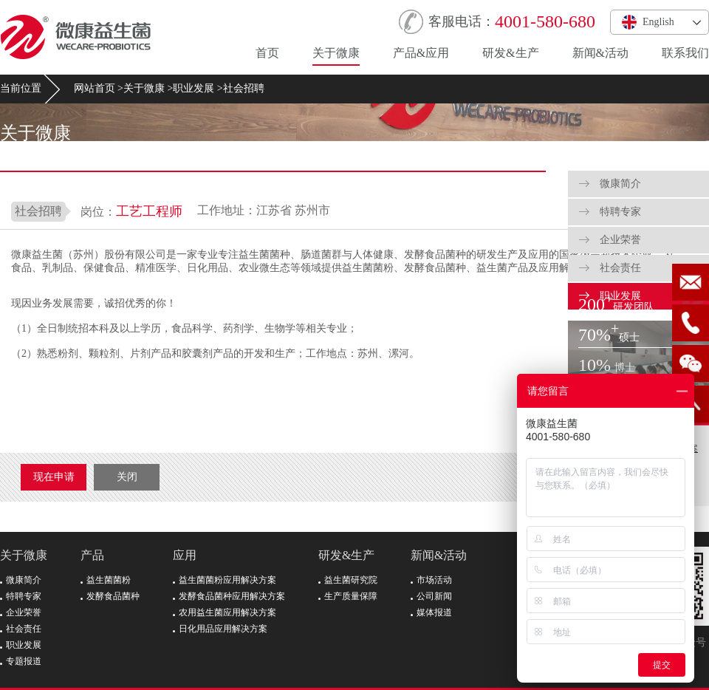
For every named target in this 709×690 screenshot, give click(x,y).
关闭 (127, 476)
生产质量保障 (347, 596)
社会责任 (610, 267)
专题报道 (20, 661)
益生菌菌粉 (106, 580)
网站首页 (94, 88)
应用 (184, 555)
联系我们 (685, 53)
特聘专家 (610, 211)
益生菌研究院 (347, 580)
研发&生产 (510, 53)
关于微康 (336, 53)
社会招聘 (243, 88)
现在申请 (54, 476)
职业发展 (193, 88)
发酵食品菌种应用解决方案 (229, 596)
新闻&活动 (600, 53)
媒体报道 (431, 612)
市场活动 (431, 580)
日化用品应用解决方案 (220, 629)
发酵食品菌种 (110, 596)
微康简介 (610, 183)
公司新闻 (431, 596)
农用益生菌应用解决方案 (224, 612)
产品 (92, 555)
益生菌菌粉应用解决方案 (224, 580)
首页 (267, 53)
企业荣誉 (610, 239)
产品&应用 (421, 53)
